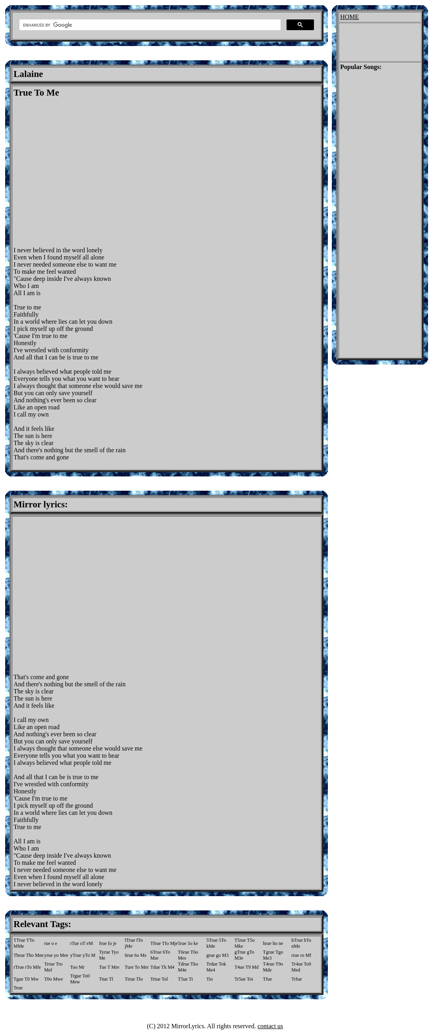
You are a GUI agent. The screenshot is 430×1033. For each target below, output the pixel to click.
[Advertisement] (74, 172)
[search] (149, 25)
